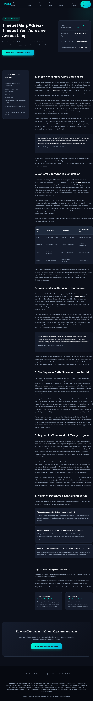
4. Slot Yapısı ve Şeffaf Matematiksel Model (15, 102)
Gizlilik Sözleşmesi (39, 674)
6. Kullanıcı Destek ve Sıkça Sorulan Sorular (15, 113)
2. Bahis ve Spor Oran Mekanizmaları (11, 90)
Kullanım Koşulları (26, 674)
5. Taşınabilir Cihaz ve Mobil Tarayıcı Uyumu (15, 108)
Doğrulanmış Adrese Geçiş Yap (46, 646)
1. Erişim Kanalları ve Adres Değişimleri (12, 84)
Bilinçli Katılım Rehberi (65, 674)
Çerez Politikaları (52, 674)
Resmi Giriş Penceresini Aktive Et (18, 52)
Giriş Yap (84, 4)
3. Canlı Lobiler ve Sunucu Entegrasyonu (12, 96)
